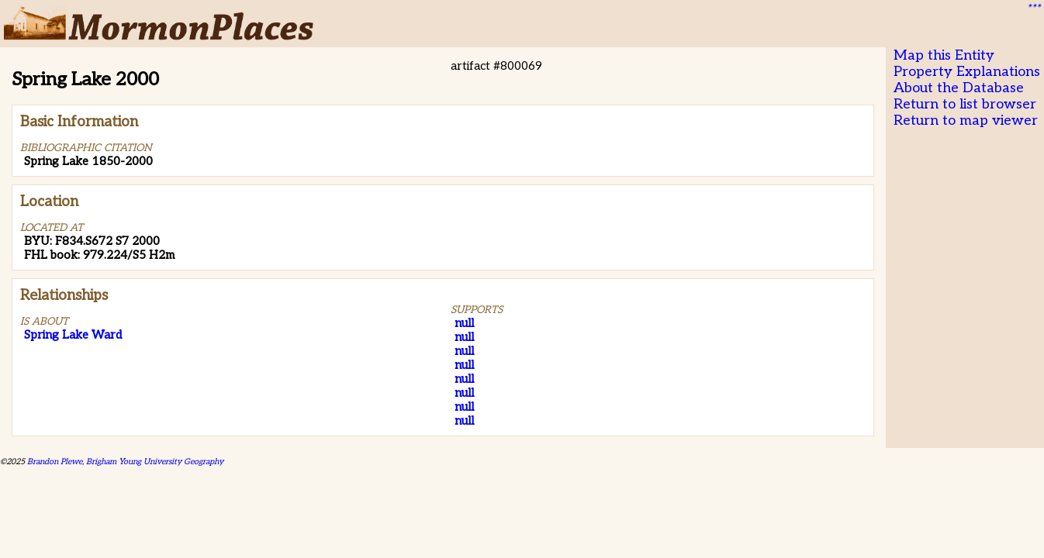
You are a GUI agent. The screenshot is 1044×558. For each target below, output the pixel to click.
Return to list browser (965, 104)
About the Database (959, 88)
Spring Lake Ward (73, 335)
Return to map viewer (966, 120)
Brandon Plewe (54, 461)
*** (1033, 9)
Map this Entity (944, 55)
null (464, 323)
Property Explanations (967, 72)
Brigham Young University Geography (154, 461)
